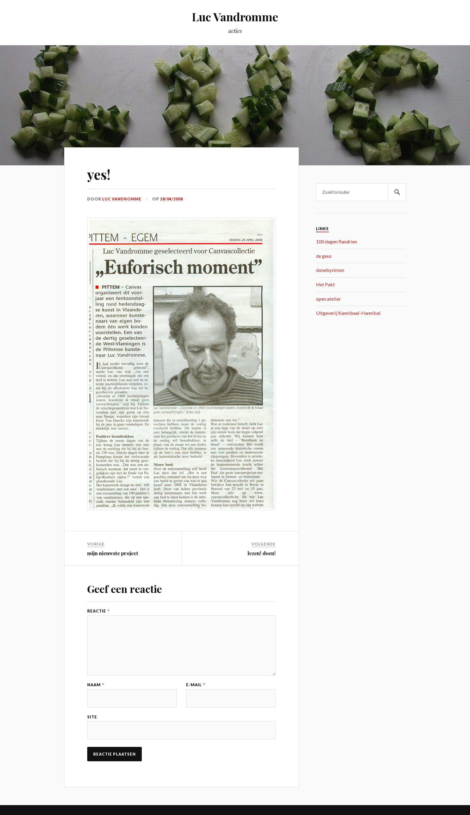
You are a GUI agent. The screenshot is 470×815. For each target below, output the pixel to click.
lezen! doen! (262, 553)
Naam (95, 685)
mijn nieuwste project (112, 553)
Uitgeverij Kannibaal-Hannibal (348, 313)
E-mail (195, 685)
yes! (98, 174)
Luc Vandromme (235, 16)
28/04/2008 (171, 199)
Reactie (98, 611)
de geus (324, 256)
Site (92, 717)
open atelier (328, 299)
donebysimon (330, 270)
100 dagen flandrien (336, 241)
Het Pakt (325, 284)
